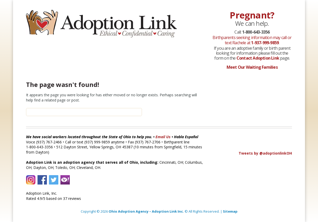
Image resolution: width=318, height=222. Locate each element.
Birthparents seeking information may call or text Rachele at (252, 40)
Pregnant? (252, 15)
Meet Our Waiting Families (252, 67)
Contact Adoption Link (258, 58)
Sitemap (230, 211)
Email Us (163, 136)
